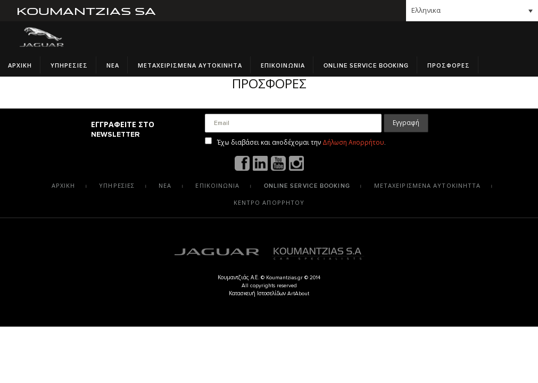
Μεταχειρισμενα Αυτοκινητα (190, 65)
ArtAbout (298, 293)
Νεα (112, 65)
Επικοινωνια (283, 65)
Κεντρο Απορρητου (269, 202)
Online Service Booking (366, 65)
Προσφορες (448, 65)
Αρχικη (20, 65)
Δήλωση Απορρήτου (353, 142)
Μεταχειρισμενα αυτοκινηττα (427, 185)
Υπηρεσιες (69, 65)
